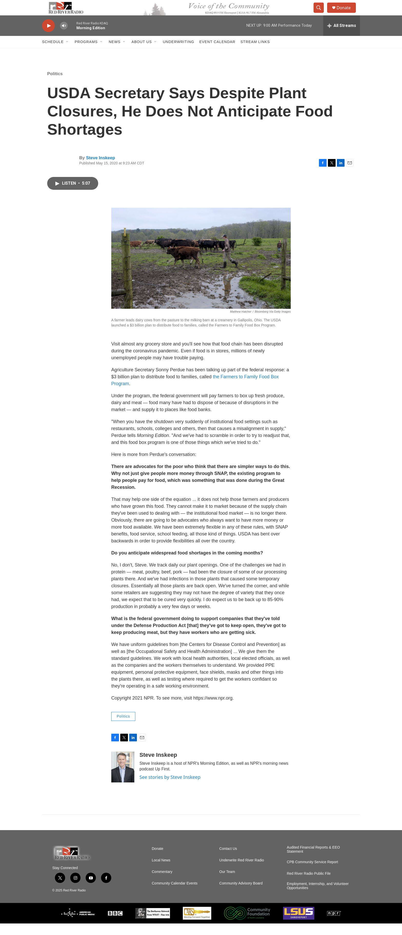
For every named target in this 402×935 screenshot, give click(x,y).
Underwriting (178, 53)
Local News (161, 872)
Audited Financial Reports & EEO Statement (313, 861)
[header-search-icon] (321, 13)
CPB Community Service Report (312, 874)
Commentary (162, 883)
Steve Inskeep (100, 169)
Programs (86, 53)
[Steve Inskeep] (122, 778)
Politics (55, 85)
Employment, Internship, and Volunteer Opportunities (318, 897)
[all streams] (341, 37)
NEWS (114, 53)
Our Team (227, 883)
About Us (142, 53)
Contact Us (228, 860)
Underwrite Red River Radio (241, 872)
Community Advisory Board (241, 895)
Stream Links (255, 53)
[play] (48, 37)
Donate (347, 13)
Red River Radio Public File (309, 885)
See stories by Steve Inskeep (169, 788)
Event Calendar (217, 53)
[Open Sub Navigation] (67, 53)
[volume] (63, 37)
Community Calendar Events (174, 895)
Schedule (53, 53)
